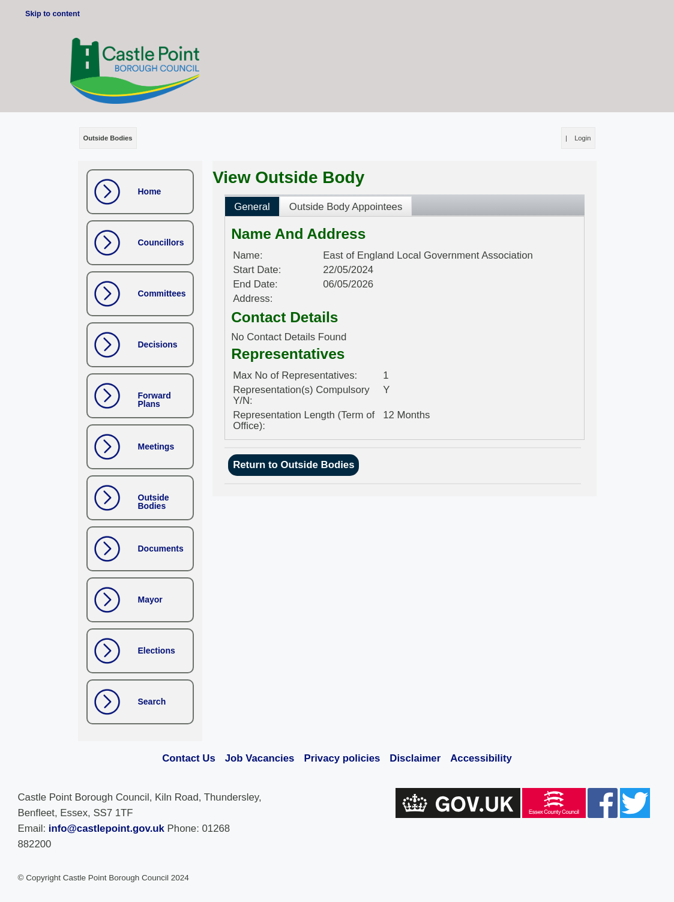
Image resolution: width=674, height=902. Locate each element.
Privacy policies (342, 758)
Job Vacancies (260, 758)
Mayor (150, 599)
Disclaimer (415, 758)
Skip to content (52, 14)
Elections (156, 650)
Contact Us (188, 758)
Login (582, 138)
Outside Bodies (153, 502)
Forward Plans (154, 400)
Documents (161, 548)
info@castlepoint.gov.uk (106, 828)
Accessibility (481, 758)
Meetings (156, 446)
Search (152, 701)
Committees (162, 293)
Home (149, 191)
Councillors (161, 242)
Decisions (158, 344)
